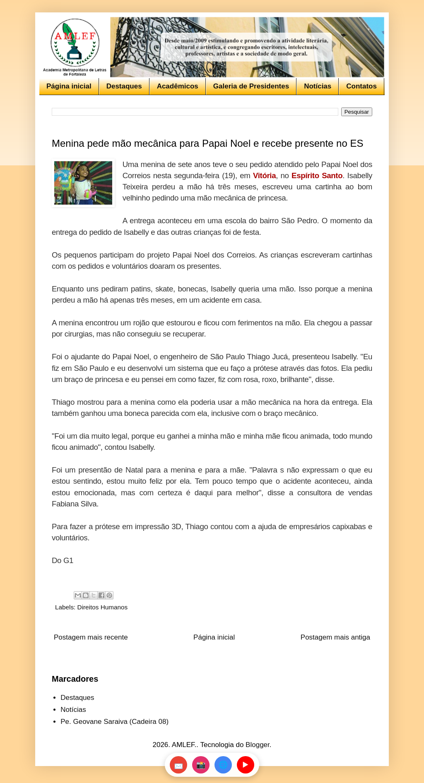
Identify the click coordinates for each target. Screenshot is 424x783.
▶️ (245, 765)
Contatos (361, 86)
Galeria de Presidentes (251, 86)
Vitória (264, 175)
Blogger (258, 745)
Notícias (317, 86)
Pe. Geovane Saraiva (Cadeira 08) (114, 722)
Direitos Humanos (102, 607)
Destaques (124, 86)
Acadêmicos (177, 86)
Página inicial (69, 86)
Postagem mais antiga (335, 637)
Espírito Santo (317, 175)
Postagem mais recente (91, 637)
